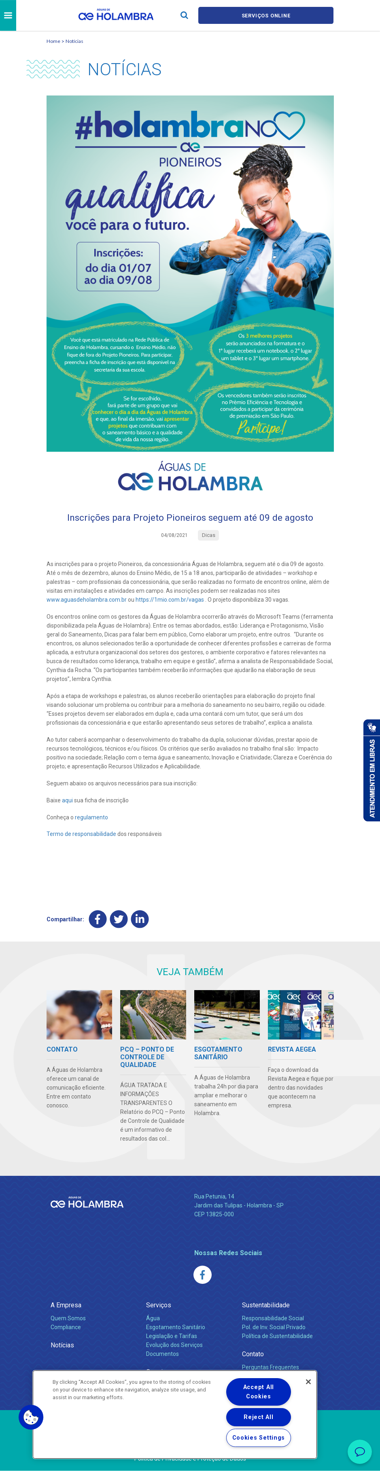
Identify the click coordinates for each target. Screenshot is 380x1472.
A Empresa (66, 1306)
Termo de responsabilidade (81, 834)
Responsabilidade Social (273, 1319)
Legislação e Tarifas (171, 1337)
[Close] (308, 1382)
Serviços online (266, 16)
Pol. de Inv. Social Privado (274, 1328)
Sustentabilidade (266, 1306)
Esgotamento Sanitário (175, 1328)
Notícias (74, 41)
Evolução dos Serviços (174, 1346)
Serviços (158, 1306)
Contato (253, 1355)
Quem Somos (68, 1319)
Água (153, 1319)
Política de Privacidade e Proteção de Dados (190, 1460)
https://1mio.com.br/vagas (170, 600)
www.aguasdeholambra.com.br (87, 600)
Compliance (66, 1328)
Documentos (162, 1355)
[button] (31, 1417)
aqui (67, 801)
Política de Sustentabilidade (277, 1337)
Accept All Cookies (258, 1392)
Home (53, 41)
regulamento (91, 817)
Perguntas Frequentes (270, 1368)
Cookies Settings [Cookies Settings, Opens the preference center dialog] (258, 1437)
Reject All (258, 1417)
